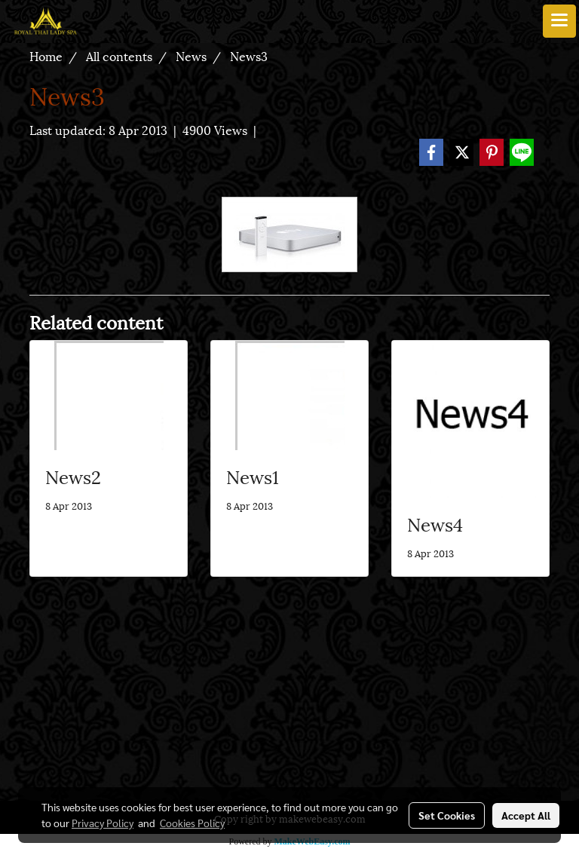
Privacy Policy (102, 822)
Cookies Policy (192, 822)
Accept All (525, 815)
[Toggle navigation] (559, 21)
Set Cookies (446, 815)
